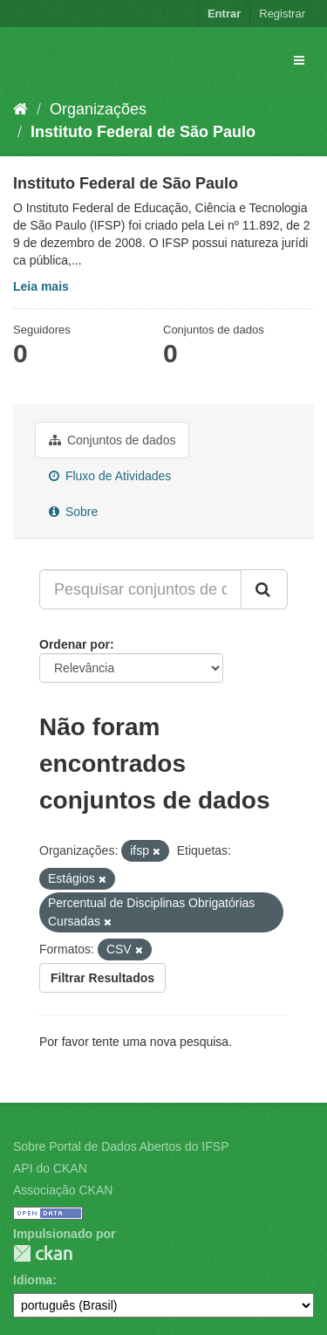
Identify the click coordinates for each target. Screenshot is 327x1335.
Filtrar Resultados (102, 978)
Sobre (73, 512)
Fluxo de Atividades (110, 476)
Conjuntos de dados (112, 440)
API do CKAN (50, 1168)
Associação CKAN (62, 1190)
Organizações (98, 109)
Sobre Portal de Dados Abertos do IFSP (120, 1146)
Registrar (282, 13)
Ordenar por (74, 644)
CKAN (42, 1253)
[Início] (20, 109)
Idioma (32, 1280)
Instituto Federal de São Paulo (143, 132)
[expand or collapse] (299, 60)
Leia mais (41, 286)
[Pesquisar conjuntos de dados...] (140, 589)
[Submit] (264, 589)
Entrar (224, 13)
